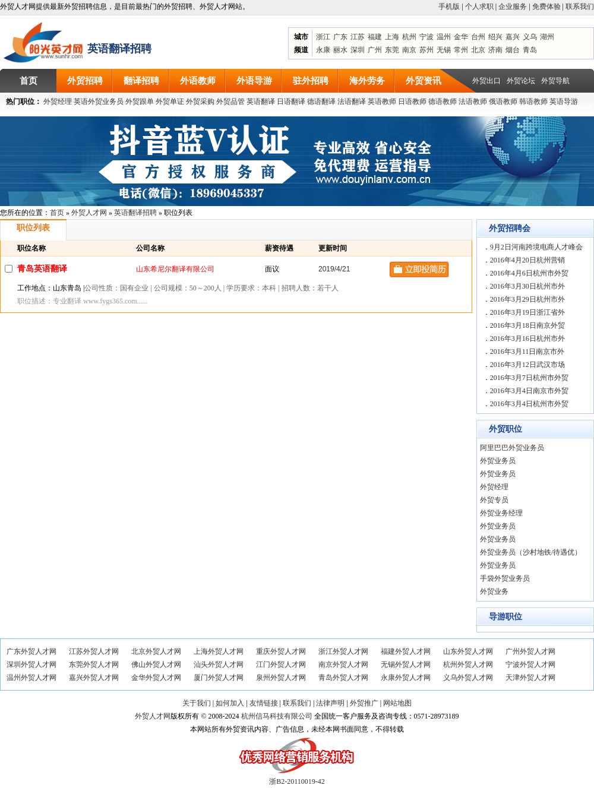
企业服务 (512, 6)
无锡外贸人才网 (406, 664)
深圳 (357, 50)
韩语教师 (533, 101)
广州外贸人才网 (530, 651)
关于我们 (196, 703)
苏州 (426, 50)
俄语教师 (503, 101)
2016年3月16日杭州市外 (527, 338)
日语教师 (412, 101)
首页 (57, 212)
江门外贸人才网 (281, 664)
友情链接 (263, 703)
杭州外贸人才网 (468, 664)
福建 (375, 37)
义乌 (530, 37)
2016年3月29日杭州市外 (527, 299)
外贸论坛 (521, 81)
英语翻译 (261, 101)
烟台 (512, 50)
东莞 (392, 50)
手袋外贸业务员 (505, 578)
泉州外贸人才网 (281, 677)
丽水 (340, 50)
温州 (444, 37)
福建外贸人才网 (406, 651)
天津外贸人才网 (530, 677)
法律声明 (330, 703)
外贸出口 (486, 81)
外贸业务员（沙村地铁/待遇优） (531, 552)
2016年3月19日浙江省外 (527, 312)
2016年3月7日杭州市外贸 (529, 378)
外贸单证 (170, 101)
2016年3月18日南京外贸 (527, 325)
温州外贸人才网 (31, 677)
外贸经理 (57, 101)
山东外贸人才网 (468, 651)
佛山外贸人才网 (156, 664)
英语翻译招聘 (135, 212)
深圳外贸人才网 (31, 664)
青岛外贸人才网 (343, 677)
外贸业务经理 (501, 513)
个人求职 (479, 6)
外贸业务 (494, 591)
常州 (461, 50)
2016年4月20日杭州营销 (527, 260)
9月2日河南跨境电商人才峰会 (536, 247)
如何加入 (230, 703)
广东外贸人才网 (31, 651)
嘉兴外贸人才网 (94, 677)
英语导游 (563, 101)
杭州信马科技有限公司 (276, 716)
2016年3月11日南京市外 (527, 351)
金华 (461, 37)
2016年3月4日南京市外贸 (529, 391)
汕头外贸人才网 (219, 664)
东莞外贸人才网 (94, 664)
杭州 (409, 37)
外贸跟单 (139, 101)
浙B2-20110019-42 (297, 781)
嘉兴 (512, 37)
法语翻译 (351, 101)
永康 (323, 50)
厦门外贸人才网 (219, 677)
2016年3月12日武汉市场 (527, 364)
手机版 (449, 6)
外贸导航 (555, 81)
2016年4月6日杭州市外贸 (529, 273)
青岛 (530, 50)
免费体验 (546, 6)
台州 (478, 37)
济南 (495, 50)
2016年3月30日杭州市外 (527, 286)
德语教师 (443, 101)
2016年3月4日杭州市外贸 (529, 404)
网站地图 (397, 703)
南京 (409, 50)
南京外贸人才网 (343, 664)
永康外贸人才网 (406, 677)
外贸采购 (200, 101)
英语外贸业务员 (99, 101)
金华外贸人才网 (156, 677)
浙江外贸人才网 (343, 651)
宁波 (426, 37)
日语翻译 (291, 101)
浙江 (323, 37)
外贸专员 (494, 500)
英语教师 (382, 101)
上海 (392, 37)
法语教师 (473, 101)
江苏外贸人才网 (94, 651)
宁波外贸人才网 (530, 664)
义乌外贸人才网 (468, 677)
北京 (478, 50)
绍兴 (495, 37)
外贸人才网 (89, 212)
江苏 (357, 37)
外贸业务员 (498, 461)
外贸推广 (364, 703)
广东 (340, 37)
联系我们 (579, 6)
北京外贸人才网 (156, 651)
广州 (375, 50)
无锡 (444, 50)
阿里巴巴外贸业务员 (512, 448)
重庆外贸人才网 (281, 651)
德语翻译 (321, 101)
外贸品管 (230, 101)
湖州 (547, 37)
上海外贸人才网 (219, 651)
